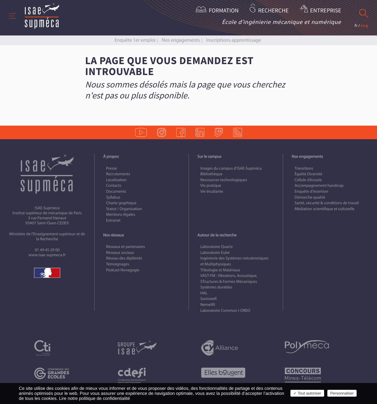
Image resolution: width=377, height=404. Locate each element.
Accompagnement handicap (319, 185)
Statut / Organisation (124, 208)
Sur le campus (209, 156)
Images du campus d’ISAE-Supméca (231, 168)
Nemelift (207, 304)
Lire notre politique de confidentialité (94, 398)
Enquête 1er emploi (134, 40)
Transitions (304, 168)
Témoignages (117, 264)
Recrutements (118, 173)
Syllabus (113, 197)
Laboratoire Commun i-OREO (225, 310)
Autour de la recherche (216, 235)
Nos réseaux (113, 235)
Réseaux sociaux (120, 252)
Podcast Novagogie (122, 269)
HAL (203, 293)
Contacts (113, 185)
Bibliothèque (211, 173)
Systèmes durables (216, 287)
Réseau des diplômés (124, 258)
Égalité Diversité (308, 173)
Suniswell (208, 298)
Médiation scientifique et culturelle (324, 208)
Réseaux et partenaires (125, 246)
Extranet (113, 220)
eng (364, 25)
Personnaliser (342, 393)
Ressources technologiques (223, 179)
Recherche (273, 10)
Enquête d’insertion (311, 191)
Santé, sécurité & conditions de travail (327, 202)
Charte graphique (121, 202)
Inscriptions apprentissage (233, 40)
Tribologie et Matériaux (220, 269)
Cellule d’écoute (308, 179)
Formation (224, 10)
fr (356, 25)
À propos (111, 156)
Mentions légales (120, 214)
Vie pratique (210, 185)
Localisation (116, 179)
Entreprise (325, 10)
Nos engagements (181, 40)
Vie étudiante (211, 191)
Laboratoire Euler (215, 252)
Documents (116, 191)
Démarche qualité (310, 197)
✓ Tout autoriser (307, 393)
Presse (111, 168)
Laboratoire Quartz (216, 246)
